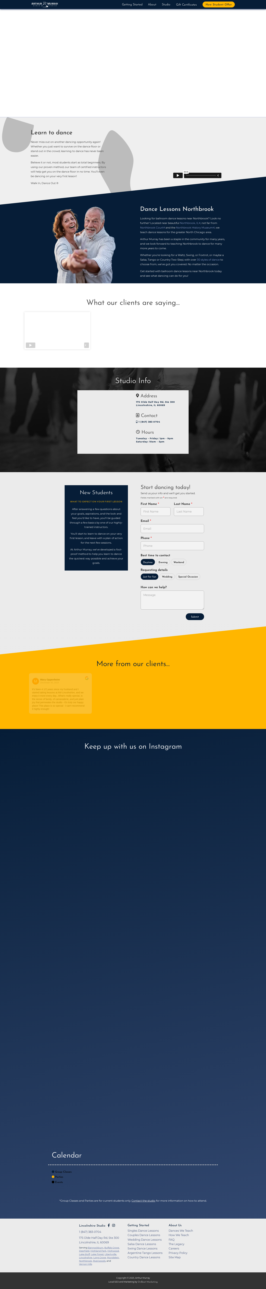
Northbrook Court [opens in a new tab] (151, 227)
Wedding (167, 577)
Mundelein (113, 1257)
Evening (163, 562)
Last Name (182, 504)
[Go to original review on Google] (91, 680)
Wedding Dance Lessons (145, 1239)
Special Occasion (188, 577)
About (152, 4)
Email (145, 521)
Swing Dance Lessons (142, 1248)
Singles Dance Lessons (143, 1230)
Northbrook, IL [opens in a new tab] (189, 223)
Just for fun (149, 577)
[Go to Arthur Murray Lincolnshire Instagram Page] (113, 1225)
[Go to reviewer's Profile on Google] (166, 681)
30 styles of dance (208, 259)
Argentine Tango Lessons (145, 1253)
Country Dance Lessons (144, 1257)
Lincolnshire (85, 1257)
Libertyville (110, 1254)
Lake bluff (84, 1254)
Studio (166, 4)
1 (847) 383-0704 (148, 422)
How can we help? (154, 587)
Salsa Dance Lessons (142, 1244)
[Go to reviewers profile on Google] (39, 681)
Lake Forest (97, 1254)
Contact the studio (143, 1200)
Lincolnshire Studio (92, 1225)
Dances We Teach (181, 1230)
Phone (146, 538)
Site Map (175, 1257)
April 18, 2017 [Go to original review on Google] (177, 682)
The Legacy (176, 1244)
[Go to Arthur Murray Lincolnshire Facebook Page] (109, 1225)
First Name (149, 504)
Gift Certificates (186, 4)
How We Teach (179, 1235)
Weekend (179, 562)
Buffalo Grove (111, 1247)
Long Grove (99, 1257)
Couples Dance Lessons (144, 1235)
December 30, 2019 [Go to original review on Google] (53, 682)
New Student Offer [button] (219, 4)
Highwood (113, 1250)
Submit (195, 617)
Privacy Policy (178, 1253)
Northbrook (85, 1260)
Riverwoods (99, 1260)
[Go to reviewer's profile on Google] (103, 681)
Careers (174, 1248)
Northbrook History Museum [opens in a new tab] (194, 227)
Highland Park (98, 1250)
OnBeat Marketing (148, 1282)
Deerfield (84, 1250)
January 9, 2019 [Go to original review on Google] (115, 682)
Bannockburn (95, 1247)
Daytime (148, 562)
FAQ (172, 1239)
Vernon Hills (85, 1264)
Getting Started (132, 4)
